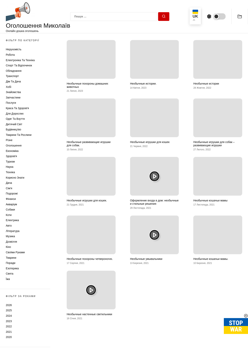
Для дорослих (15, 113)
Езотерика (12, 268)
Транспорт (12, 76)
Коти (9, 215)
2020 (9, 337)
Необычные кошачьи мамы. (210, 258)
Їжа (8, 279)
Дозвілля (11, 241)
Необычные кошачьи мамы (210, 200)
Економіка (12, 150)
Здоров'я (11, 156)
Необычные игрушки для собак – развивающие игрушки (213, 143)
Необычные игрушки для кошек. (87, 200)
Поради (10, 262)
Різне (9, 140)
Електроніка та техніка (20, 60)
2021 (9, 331)
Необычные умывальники (146, 258)
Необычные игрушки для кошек (150, 142)
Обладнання (13, 70)
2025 (9, 310)
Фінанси (11, 198)
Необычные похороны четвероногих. (90, 258)
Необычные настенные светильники (89, 314)
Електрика (12, 220)
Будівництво (13, 129)
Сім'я (9, 188)
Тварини (11, 257)
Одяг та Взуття (15, 118)
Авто (9, 225)
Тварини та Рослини (19, 134)
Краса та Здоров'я (17, 108)
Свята (9, 273)
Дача (9, 182)
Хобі (8, 86)
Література (13, 231)
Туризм (10, 161)
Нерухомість (13, 49)
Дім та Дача (13, 81)
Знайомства (13, 92)
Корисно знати (15, 177)
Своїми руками (15, 252)
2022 (9, 326)
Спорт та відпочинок (19, 65)
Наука (9, 166)
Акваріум (11, 204)
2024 (9, 315)
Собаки (10, 209)
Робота (10, 54)
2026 (9, 305)
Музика (10, 236)
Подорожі (12, 193)
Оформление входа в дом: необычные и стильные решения (154, 202)
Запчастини (13, 97)
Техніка (10, 172)
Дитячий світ (14, 124)
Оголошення (13, 145)
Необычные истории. (143, 83)
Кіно (8, 246)
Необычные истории (206, 83)
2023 (9, 321)
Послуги (11, 102)
